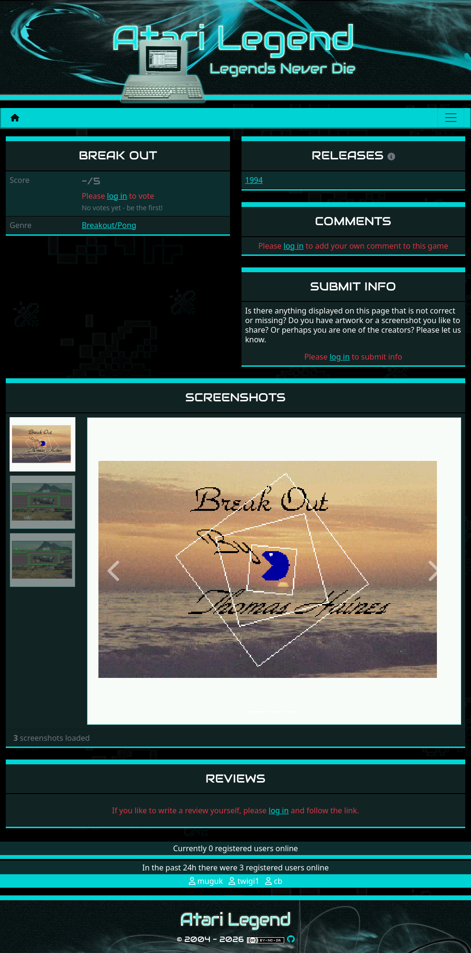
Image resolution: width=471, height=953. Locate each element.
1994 (254, 180)
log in (117, 196)
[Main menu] (450, 117)
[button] (115, 570)
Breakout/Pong (109, 225)
